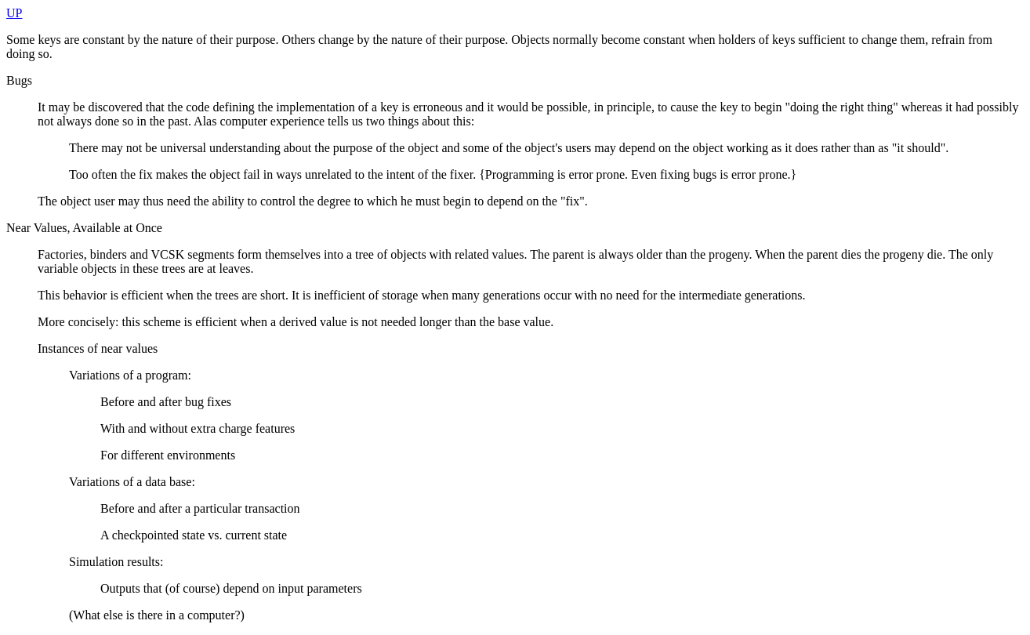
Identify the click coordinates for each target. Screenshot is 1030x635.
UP (14, 13)
